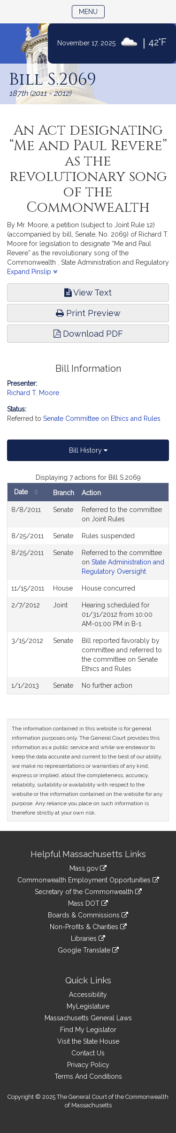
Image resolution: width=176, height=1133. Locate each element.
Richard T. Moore (33, 393)
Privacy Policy (88, 1064)
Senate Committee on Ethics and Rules (102, 418)
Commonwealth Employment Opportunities (88, 880)
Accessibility (88, 994)
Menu (92, 11)
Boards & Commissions (88, 915)
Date (28, 492)
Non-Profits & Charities (88, 927)
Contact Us (88, 1053)
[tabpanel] (88, 583)
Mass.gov (88, 868)
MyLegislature (88, 1006)
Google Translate (88, 950)
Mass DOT (88, 903)
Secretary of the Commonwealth (88, 891)
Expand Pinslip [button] (32, 271)
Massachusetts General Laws (88, 1018)
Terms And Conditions (88, 1076)
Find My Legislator (88, 1029)
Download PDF (88, 334)
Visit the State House (88, 1041)
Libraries (88, 938)
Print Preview (88, 313)
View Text (88, 292)
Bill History (88, 450)
